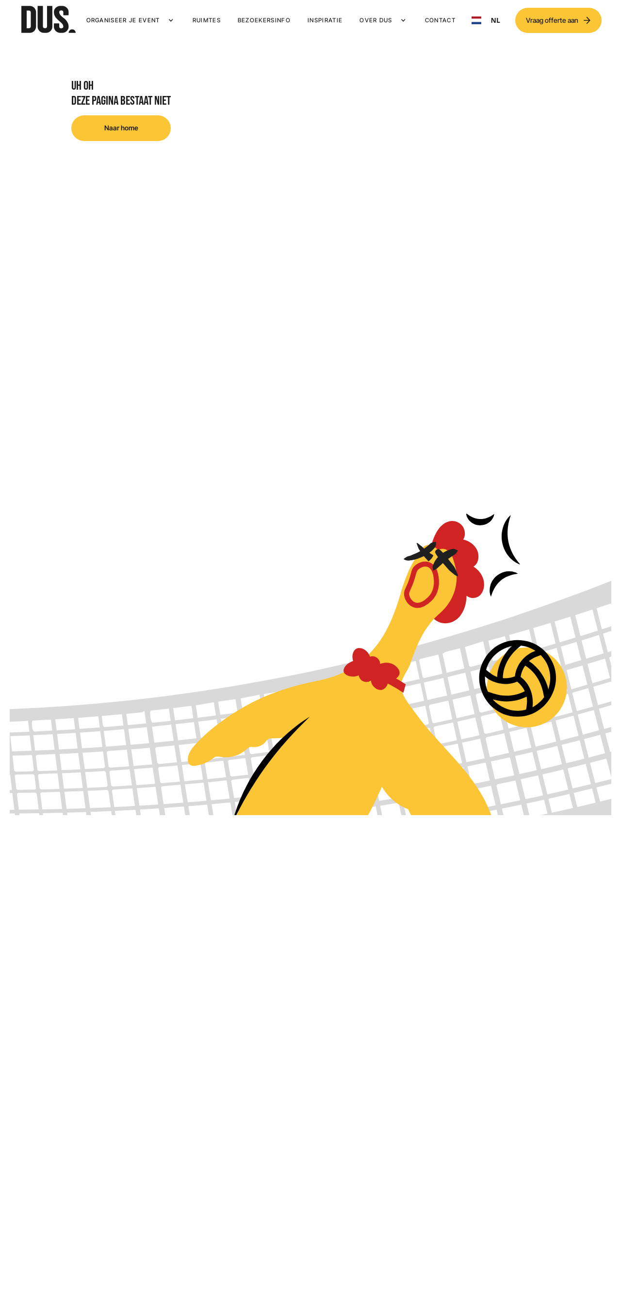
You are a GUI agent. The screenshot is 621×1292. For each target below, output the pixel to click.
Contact (440, 20)
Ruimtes (207, 20)
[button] (131, 20)
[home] (48, 20)
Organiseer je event (123, 20)
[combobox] (485, 20)
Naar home (121, 127)
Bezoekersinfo (264, 20)
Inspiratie (325, 20)
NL (486, 20)
